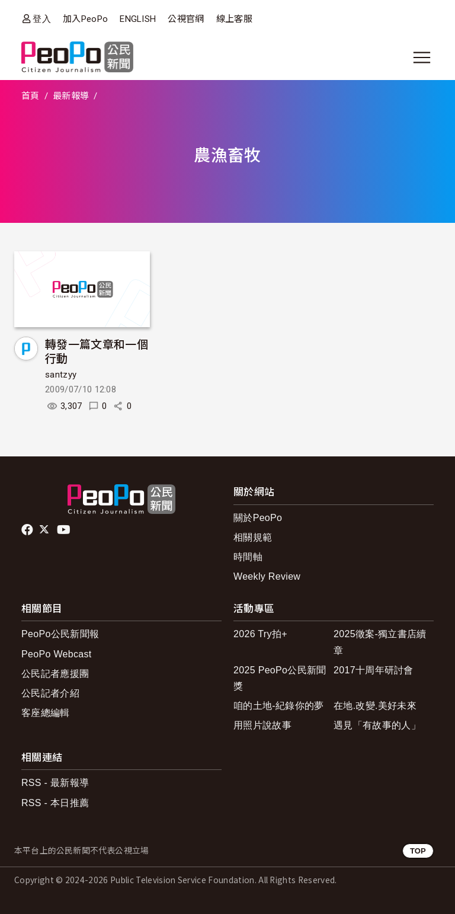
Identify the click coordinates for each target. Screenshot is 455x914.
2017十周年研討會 (374, 670)
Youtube (64, 530)
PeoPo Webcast (56, 654)
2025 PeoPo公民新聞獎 (279, 678)
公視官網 (186, 19)
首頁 (30, 96)
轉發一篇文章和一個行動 (96, 350)
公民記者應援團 (55, 674)
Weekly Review (266, 576)
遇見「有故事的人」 (377, 725)
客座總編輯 (45, 713)
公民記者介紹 (50, 693)
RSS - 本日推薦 (55, 803)
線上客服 (234, 19)
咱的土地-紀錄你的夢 (278, 706)
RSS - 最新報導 (55, 783)
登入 (42, 18)
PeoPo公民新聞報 (60, 634)
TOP (418, 850)
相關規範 (252, 537)
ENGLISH (138, 19)
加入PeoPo (85, 19)
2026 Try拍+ (260, 634)
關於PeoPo (257, 518)
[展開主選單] (422, 57)
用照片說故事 (262, 725)
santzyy (60, 374)
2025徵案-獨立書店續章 (380, 642)
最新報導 (71, 96)
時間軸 (247, 557)
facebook (28, 530)
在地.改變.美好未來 (375, 706)
